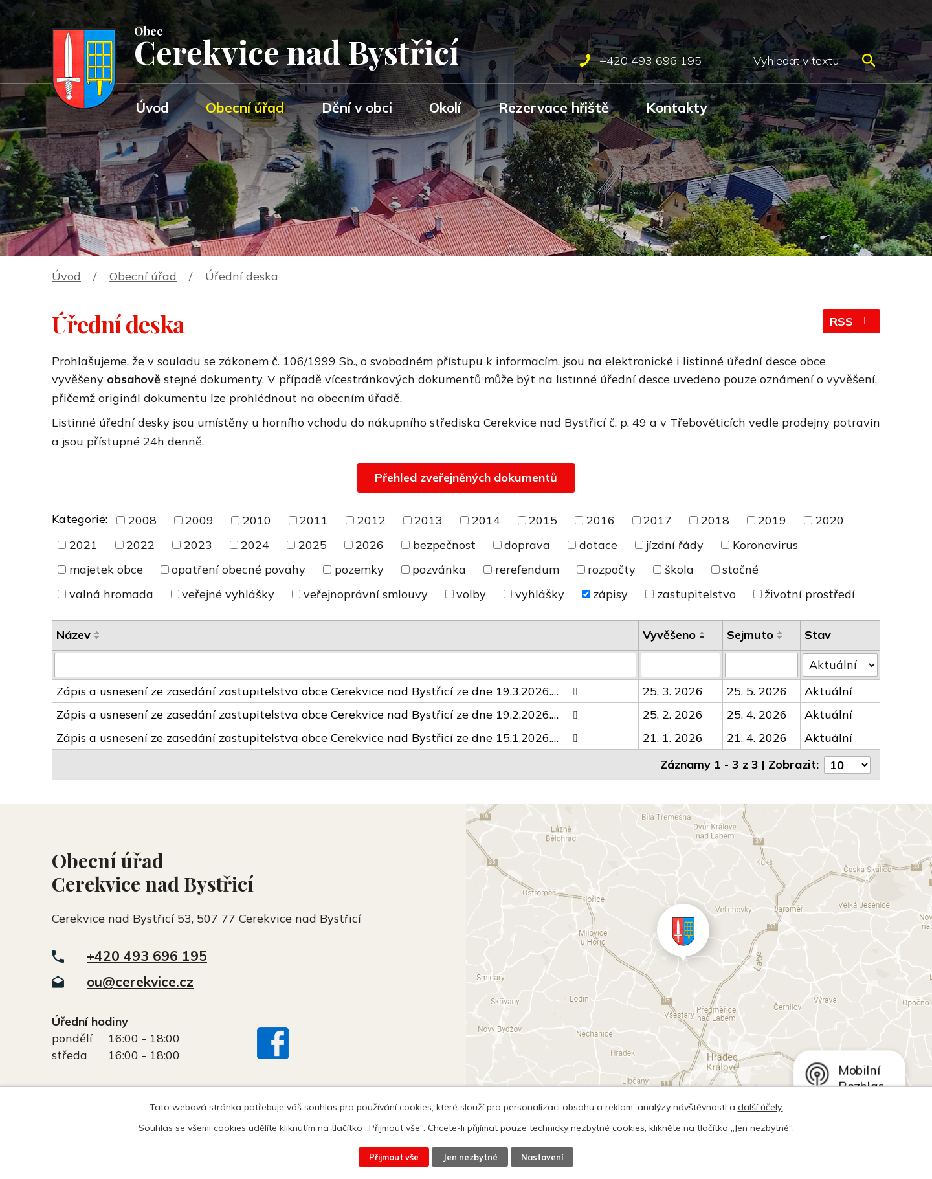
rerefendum (527, 569)
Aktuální (828, 691)
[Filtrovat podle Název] (345, 665)
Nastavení (542, 1157)
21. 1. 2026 (673, 737)
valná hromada (111, 594)
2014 (486, 520)
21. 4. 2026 (757, 737)
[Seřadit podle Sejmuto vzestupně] (780, 632)
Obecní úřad (245, 107)
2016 (600, 520)
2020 (830, 520)
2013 (428, 520)
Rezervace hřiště (553, 107)
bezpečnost (444, 544)
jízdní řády (675, 544)
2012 (371, 520)
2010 (257, 520)
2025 (312, 544)
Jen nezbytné (470, 1157)
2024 (255, 544)
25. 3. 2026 (673, 691)
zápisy (610, 594)
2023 (198, 544)
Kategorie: (79, 518)
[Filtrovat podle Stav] (840, 664)
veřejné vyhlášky (228, 594)
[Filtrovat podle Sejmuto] (761, 665)
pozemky (359, 569)
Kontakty (676, 107)
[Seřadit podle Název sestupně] (98, 637)
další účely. (760, 1107)
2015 (543, 520)
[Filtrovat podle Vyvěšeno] (681, 665)
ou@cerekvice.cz (140, 981)
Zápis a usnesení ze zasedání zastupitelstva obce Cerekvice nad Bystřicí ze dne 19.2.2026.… (319, 714)
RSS (852, 321)
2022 (140, 544)
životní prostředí (809, 594)
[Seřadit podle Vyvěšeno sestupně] (703, 637)
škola (679, 569)
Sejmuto (750, 634)
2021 (83, 544)
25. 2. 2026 (673, 714)
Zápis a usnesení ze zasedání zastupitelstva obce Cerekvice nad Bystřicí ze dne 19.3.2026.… (319, 691)
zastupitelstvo (696, 594)
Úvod (152, 107)
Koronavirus (765, 544)
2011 (314, 520)
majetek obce (106, 569)
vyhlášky (539, 594)
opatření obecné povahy (238, 569)
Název (73, 634)
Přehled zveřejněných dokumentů (466, 477)
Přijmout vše (393, 1157)
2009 (199, 520)
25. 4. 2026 (757, 714)
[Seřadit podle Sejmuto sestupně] (780, 637)
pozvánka (439, 569)
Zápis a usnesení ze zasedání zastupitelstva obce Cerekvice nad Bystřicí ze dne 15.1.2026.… (319, 737)
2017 (657, 520)
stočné (740, 569)
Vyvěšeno (669, 634)
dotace (598, 544)
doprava (527, 544)
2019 (772, 520)
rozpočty (612, 569)
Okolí (445, 107)
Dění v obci (357, 107)
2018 (715, 520)
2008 (142, 520)
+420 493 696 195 (147, 955)
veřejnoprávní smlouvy (366, 594)
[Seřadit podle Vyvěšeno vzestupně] (703, 632)
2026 (369, 544)
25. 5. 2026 (757, 691)
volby (471, 594)
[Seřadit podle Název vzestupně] (98, 632)
